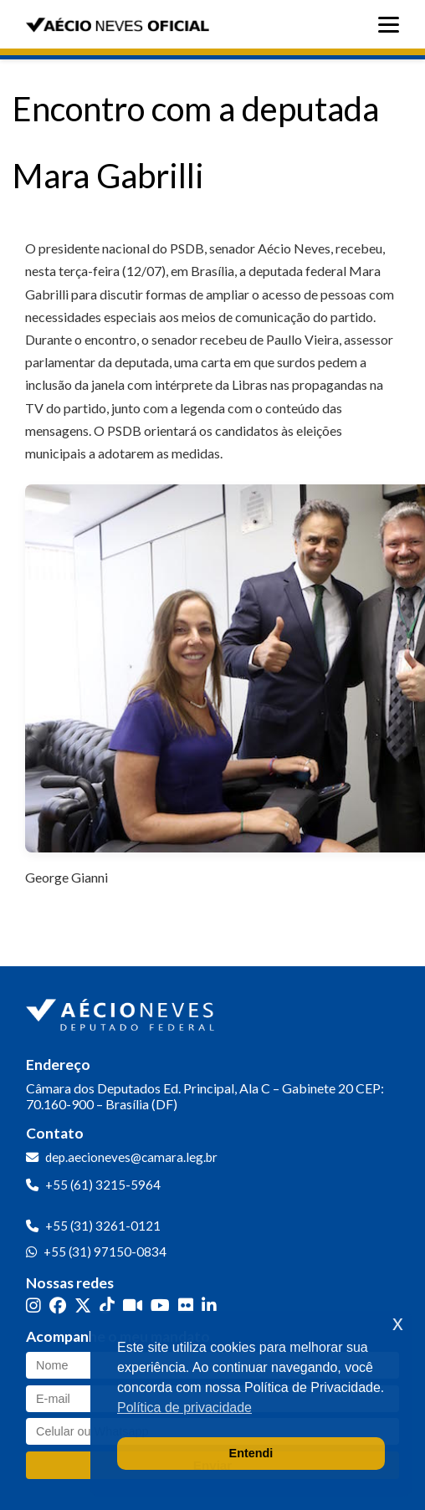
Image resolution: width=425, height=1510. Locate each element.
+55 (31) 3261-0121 (103, 1225)
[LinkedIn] (209, 1305)
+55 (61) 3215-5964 (103, 1184)
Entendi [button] (251, 1453)
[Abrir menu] (392, 25)
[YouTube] (160, 1305)
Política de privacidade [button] (184, 1407)
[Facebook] (57, 1305)
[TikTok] (107, 1305)
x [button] (397, 1323)
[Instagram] (33, 1305)
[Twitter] (82, 1305)
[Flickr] (185, 1305)
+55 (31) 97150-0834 (105, 1251)
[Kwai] (132, 1305)
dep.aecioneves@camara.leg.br (131, 1156)
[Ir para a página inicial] (122, 1011)
